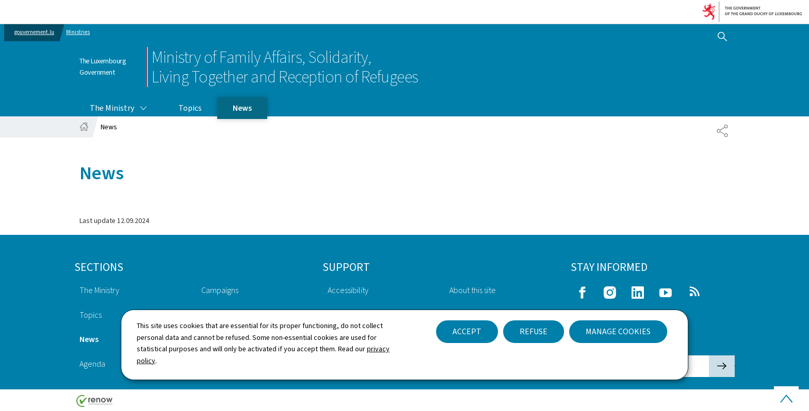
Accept (466, 331)
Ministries (78, 32)
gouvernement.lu (34, 32)
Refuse (533, 331)
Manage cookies (618, 331)
